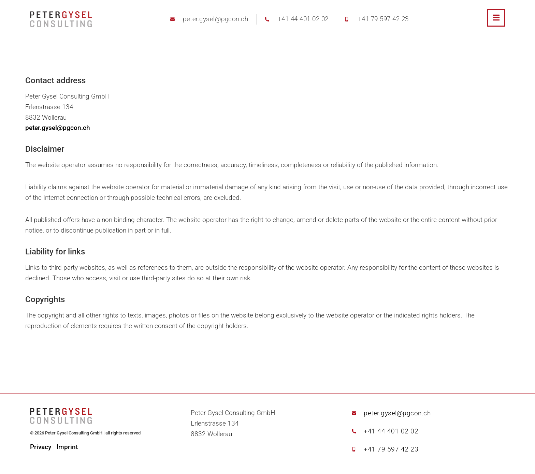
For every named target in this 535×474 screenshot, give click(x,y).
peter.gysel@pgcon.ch (57, 128)
